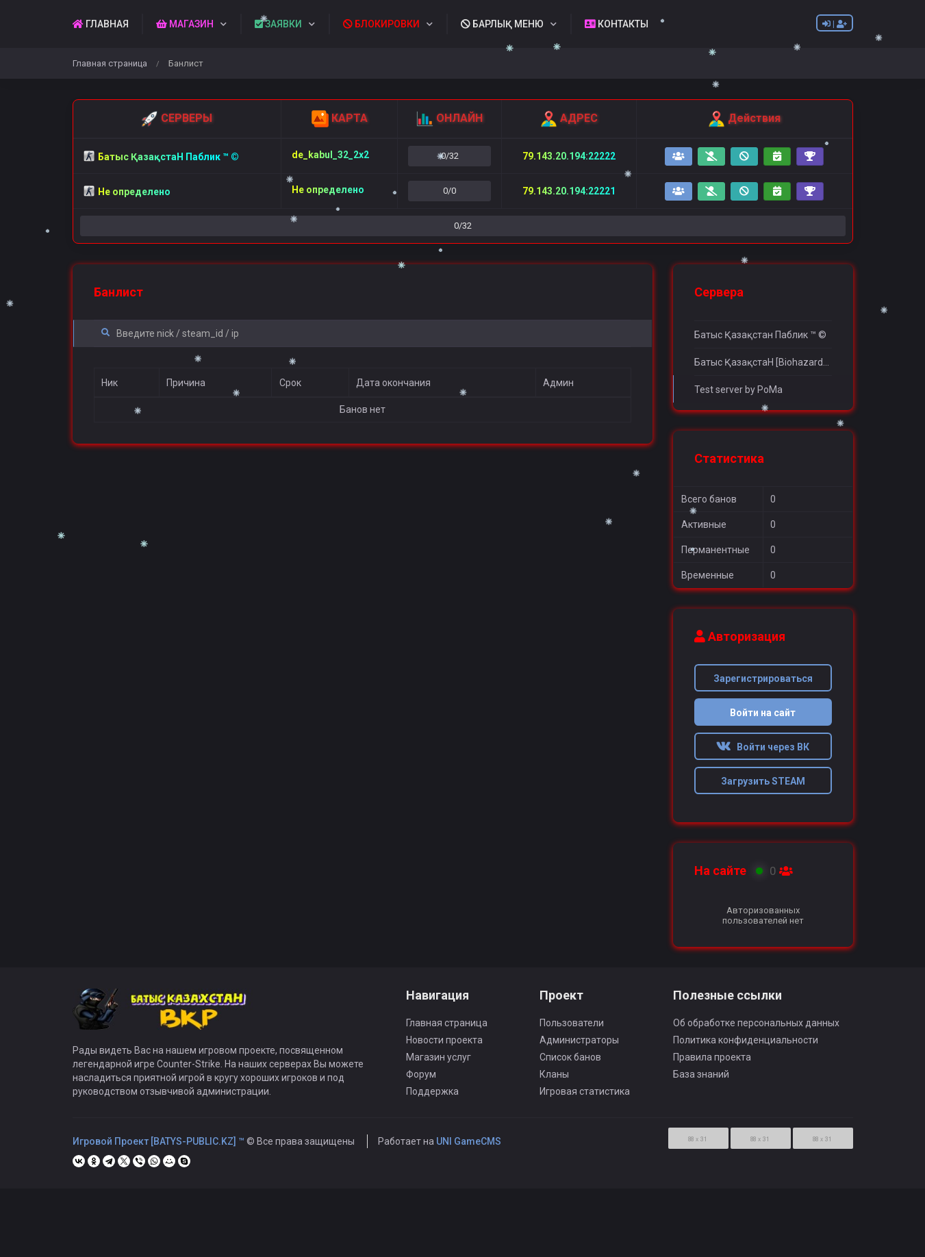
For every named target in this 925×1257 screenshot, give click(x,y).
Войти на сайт (763, 712)
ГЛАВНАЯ (101, 23)
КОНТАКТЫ (616, 23)
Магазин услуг (438, 1063)
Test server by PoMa (738, 389)
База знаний (701, 1081)
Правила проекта (712, 1063)
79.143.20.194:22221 (569, 191)
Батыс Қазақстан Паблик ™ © (760, 334)
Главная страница (110, 63)
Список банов (570, 1063)
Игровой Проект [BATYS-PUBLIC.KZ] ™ (158, 1148)
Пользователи (572, 1029)
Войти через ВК (762, 746)
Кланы (554, 1081)
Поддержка (432, 1098)
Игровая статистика (585, 1098)
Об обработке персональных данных (756, 1029)
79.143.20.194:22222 (569, 156)
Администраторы (579, 1046)
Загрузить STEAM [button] (763, 781)
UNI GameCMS (468, 1148)
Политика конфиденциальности (745, 1046)
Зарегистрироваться (763, 678)
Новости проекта (444, 1046)
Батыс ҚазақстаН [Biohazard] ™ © (763, 362)
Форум (421, 1081)
